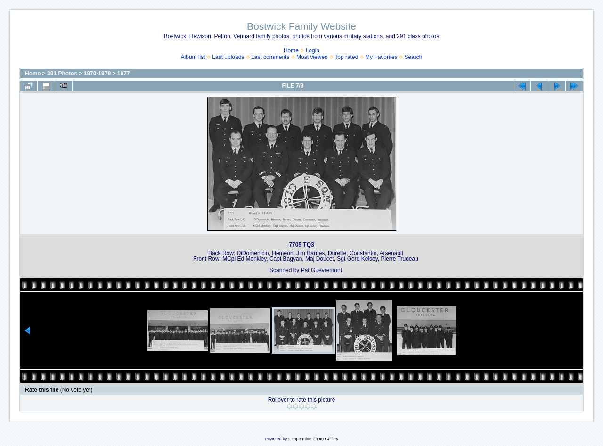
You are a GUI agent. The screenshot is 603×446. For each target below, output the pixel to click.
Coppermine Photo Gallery (313, 439)
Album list (193, 57)
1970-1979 (97, 73)
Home (291, 50)
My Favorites (381, 57)
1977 (123, 73)
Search (413, 57)
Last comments (270, 57)
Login (312, 50)
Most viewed (312, 57)
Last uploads (228, 57)
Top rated (346, 57)
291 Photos (62, 73)
